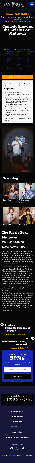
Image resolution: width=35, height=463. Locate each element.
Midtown (23, 118)
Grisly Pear (13, 455)
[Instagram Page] (17, 449)
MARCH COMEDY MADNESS (17, 437)
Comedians (17, 416)
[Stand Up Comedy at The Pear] (17, 334)
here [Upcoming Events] (20, 86)
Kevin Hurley (7, 225)
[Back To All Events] (17, 77)
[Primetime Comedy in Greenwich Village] (17, 347)
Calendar (17, 422)
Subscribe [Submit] (17, 377)
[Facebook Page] (11, 449)
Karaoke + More (17, 427)
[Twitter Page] (23, 449)
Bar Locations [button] (17, 411)
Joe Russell (23, 225)
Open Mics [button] (17, 432)
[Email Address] (17, 369)
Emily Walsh (7, 200)
